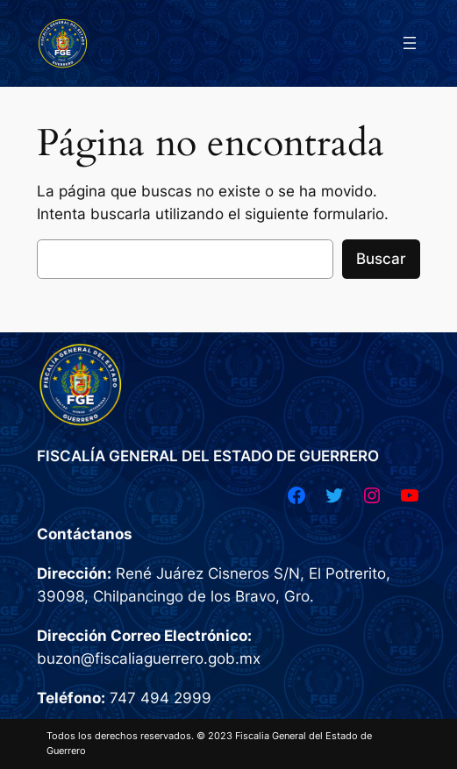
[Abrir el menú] (409, 42)
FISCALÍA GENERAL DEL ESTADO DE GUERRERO (208, 456)
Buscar (381, 258)
